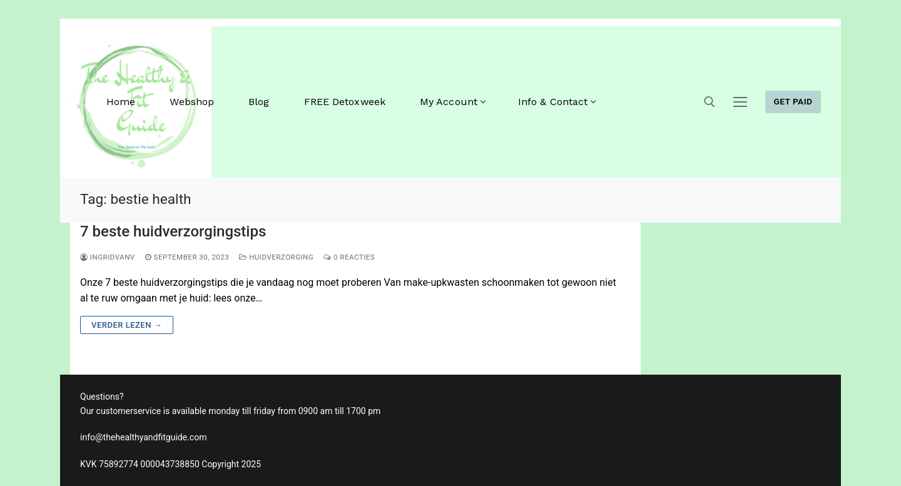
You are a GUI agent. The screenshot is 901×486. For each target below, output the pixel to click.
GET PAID (792, 101)
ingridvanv (107, 257)
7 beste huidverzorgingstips (173, 231)
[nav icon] (740, 102)
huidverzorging (276, 257)
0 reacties (349, 257)
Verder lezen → (126, 325)
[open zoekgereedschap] (709, 102)
